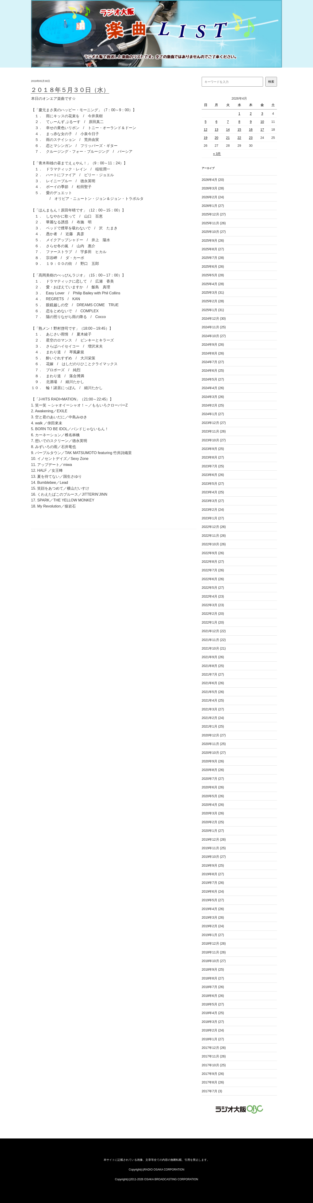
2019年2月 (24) (213, 926)
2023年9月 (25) (213, 449)
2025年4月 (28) (213, 284)
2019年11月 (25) (214, 848)
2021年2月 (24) (213, 718)
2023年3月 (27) (213, 501)
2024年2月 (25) (213, 405)
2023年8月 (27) (213, 457)
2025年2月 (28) (213, 301)
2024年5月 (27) (213, 379)
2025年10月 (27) (214, 232)
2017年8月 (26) (213, 1082)
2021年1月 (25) (213, 726)
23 (251, 138)
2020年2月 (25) (213, 822)
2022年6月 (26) (213, 579)
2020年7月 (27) (213, 778)
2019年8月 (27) (213, 874)
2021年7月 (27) (213, 674)
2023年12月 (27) (214, 423)
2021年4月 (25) (213, 700)
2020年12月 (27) (214, 735)
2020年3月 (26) (213, 813)
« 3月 (217, 154)
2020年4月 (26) (213, 804)
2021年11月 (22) (214, 640)
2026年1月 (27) (213, 206)
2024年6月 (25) (213, 370)
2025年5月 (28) (213, 275)
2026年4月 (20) (213, 180)
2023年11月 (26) (214, 431)
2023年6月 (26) (213, 475)
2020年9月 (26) (213, 761)
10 (262, 122)
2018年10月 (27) (214, 961)
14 (228, 129)
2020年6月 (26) (213, 787)
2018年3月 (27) (213, 1022)
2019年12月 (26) (214, 839)
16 (251, 129)
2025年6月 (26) (213, 266)
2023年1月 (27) (213, 518)
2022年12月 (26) (214, 527)
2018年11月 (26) (214, 952)
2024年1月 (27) (213, 414)
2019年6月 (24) (213, 891)
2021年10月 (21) (214, 648)
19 (206, 138)
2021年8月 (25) (213, 666)
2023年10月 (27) (214, 440)
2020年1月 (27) (213, 830)
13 (216, 129)
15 (239, 129)
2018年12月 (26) (214, 943)
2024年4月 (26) (213, 388)
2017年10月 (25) (214, 1065)
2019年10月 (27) (214, 856)
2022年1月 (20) (213, 622)
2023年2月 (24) (213, 509)
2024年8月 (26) (213, 353)
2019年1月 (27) (213, 935)
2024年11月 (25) (214, 327)
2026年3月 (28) (213, 188)
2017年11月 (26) (214, 1056)
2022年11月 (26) (214, 535)
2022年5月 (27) (213, 587)
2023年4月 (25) (213, 492)
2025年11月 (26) (214, 223)
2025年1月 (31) (213, 310)
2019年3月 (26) (213, 917)
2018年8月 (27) (213, 978)
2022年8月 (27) (213, 561)
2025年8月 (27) (213, 249)
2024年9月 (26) (213, 344)
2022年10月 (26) (214, 544)
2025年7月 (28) (213, 258)
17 (262, 129)
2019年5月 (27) (213, 900)
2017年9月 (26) (213, 1074)
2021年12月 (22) (214, 631)
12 (206, 129)
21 (228, 138)
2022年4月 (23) (213, 596)
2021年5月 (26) (213, 692)
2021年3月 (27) (213, 709)
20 (216, 138)
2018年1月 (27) (213, 1039)
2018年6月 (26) (213, 996)
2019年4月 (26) (213, 909)
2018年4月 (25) (213, 1013)
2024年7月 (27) (213, 362)
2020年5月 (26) (213, 796)
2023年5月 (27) (213, 483)
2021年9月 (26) (213, 657)
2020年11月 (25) (214, 744)
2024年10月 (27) (214, 336)
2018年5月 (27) (213, 1004)
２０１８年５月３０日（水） (70, 89)
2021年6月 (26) (213, 683)
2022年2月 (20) (213, 613)
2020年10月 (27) (214, 752)
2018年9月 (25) (213, 969)
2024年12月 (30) (214, 318)
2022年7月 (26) (213, 570)
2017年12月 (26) (214, 1048)
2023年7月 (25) (213, 466)
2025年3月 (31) (213, 292)
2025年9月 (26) (213, 240)
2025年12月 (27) (214, 214)
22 (239, 138)
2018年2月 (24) (213, 1030)
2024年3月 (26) (213, 397)
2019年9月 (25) (213, 865)
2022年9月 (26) (213, 553)
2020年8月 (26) (213, 770)
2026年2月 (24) (213, 197)
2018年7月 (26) (213, 987)
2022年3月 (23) (213, 605)
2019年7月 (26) (213, 882)
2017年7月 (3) (212, 1091)
